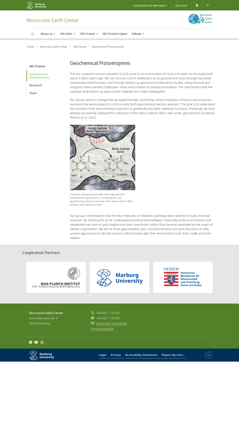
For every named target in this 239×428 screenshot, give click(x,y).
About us (49, 34)
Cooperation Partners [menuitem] (151, 6)
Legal (106, 355)
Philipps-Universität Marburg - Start (44, 7)
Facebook (30, 342)
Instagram (42, 342)
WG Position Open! (115, 34)
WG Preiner (90, 34)
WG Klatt (68, 34)
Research (35, 84)
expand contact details (208, 354)
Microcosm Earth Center (34, 35)
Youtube (36, 342)
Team (33, 92)
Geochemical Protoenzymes (39, 74)
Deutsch (181, 5)
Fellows (139, 34)
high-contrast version (194, 5)
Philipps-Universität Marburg (45, 357)
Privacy (118, 355)
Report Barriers (171, 355)
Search (205, 5)
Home (29, 46)
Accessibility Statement (142, 355)
